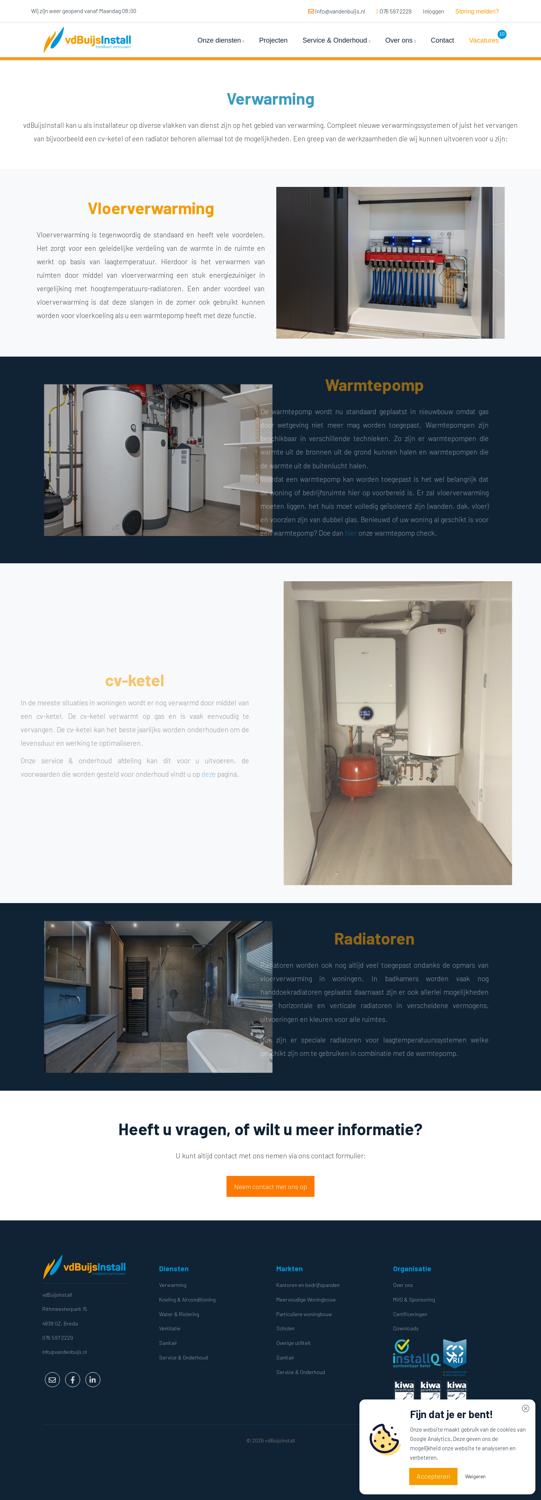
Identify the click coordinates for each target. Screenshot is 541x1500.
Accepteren (433, 1476)
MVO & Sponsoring (414, 1299)
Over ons (400, 40)
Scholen (285, 1328)
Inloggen (433, 11)
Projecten (273, 40)
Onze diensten (221, 40)
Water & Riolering (179, 1314)
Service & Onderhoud (336, 40)
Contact (442, 40)
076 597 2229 (393, 11)
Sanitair (168, 1343)
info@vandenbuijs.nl (336, 11)
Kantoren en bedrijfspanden (308, 1285)
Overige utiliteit (293, 1343)
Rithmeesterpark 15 (64, 1309)
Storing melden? (477, 11)
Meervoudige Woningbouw (306, 1299)
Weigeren (475, 1476)
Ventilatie (169, 1328)
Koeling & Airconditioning (187, 1299)
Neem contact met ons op (270, 1186)
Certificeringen (410, 1314)
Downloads (406, 1328)
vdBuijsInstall (57, 1294)
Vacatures (484, 40)
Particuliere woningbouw (304, 1314)
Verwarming (172, 1285)
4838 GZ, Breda (60, 1323)
